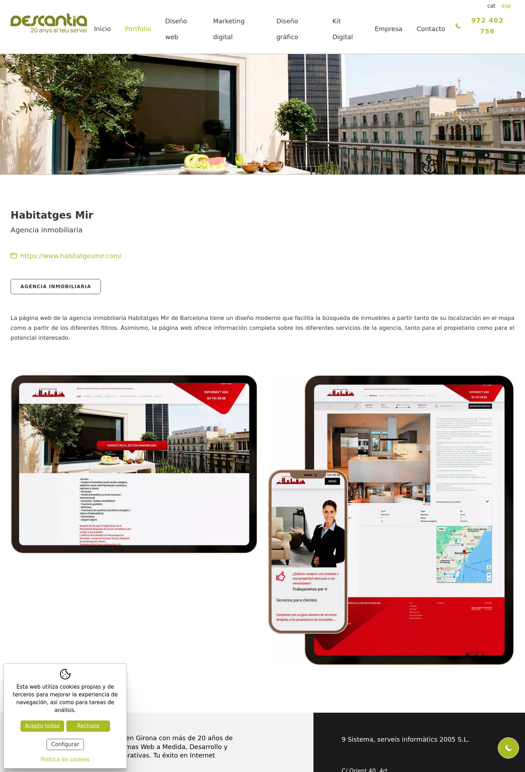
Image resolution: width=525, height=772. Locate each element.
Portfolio (138, 28)
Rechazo (88, 726)
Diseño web (176, 29)
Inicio (102, 28)
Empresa (389, 28)
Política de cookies (65, 759)
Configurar (65, 744)
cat (491, 6)
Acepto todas (42, 726)
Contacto (431, 28)
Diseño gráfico (287, 29)
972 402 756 (480, 26)
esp (506, 6)
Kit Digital (342, 29)
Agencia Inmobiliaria (55, 286)
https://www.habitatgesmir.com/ (66, 256)
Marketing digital (229, 29)
